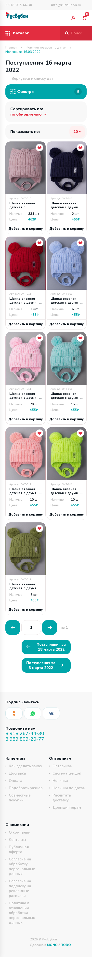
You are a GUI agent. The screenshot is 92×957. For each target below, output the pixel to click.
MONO (52, 945)
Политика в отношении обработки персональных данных (22, 913)
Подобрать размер (26, 788)
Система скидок (67, 773)
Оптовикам (62, 766)
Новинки (60, 780)
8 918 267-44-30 (18, 5)
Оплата (15, 780)
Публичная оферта (19, 849)
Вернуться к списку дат (29, 78)
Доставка (17, 773)
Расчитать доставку (62, 798)
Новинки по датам (69, 788)
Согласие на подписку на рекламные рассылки (20, 888)
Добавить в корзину (25, 229)
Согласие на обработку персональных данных (22, 866)
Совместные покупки (20, 798)
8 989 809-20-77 (24, 739)
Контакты (17, 839)
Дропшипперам (67, 807)
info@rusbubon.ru (66, 5)
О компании (19, 832)
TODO (66, 945)
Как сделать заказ (25, 766)
